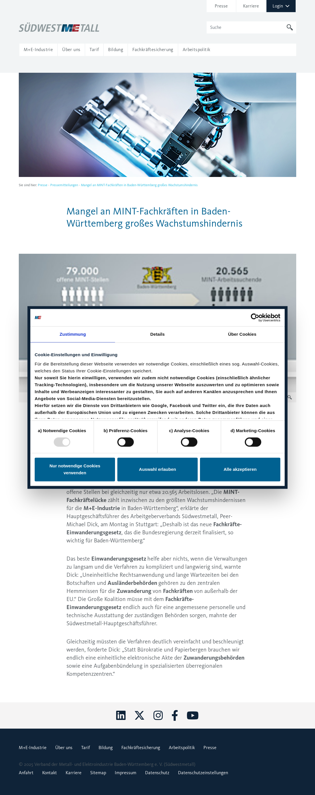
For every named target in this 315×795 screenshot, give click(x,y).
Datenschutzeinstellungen (203, 772)
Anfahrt (26, 772)
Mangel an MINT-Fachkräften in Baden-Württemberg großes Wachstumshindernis (139, 185)
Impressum (125, 772)
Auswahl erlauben (157, 469)
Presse (221, 6)
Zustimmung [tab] (73, 334)
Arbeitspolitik (182, 747)
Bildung (106, 747)
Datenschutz (157, 772)
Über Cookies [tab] (242, 334)
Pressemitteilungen (64, 185)
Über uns (64, 747)
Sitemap (98, 772)
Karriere (251, 6)
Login (281, 6)
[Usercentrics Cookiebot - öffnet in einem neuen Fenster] (255, 317)
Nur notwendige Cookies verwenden (74, 469)
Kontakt (49, 772)
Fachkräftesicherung (140, 747)
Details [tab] (157, 334)
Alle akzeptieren (240, 469)
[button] (38, 50)
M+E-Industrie (33, 747)
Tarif (85, 747)
